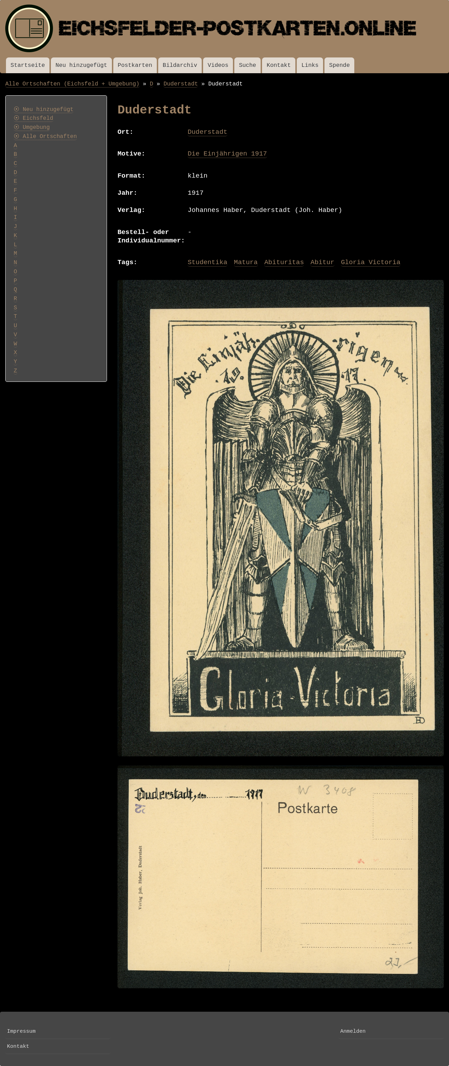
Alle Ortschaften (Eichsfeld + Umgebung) (72, 84)
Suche (247, 65)
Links (310, 65)
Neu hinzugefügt (81, 65)
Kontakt (279, 65)
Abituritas (284, 262)
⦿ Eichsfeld (33, 118)
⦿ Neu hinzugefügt (43, 109)
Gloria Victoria (370, 262)
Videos (218, 65)
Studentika (207, 262)
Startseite (28, 65)
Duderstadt (180, 84)
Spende (339, 65)
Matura (246, 262)
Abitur (322, 262)
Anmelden (353, 1031)
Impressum (21, 1031)
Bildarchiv (180, 65)
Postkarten (135, 65)
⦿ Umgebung (32, 127)
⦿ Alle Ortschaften (45, 136)
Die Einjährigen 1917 (227, 154)
